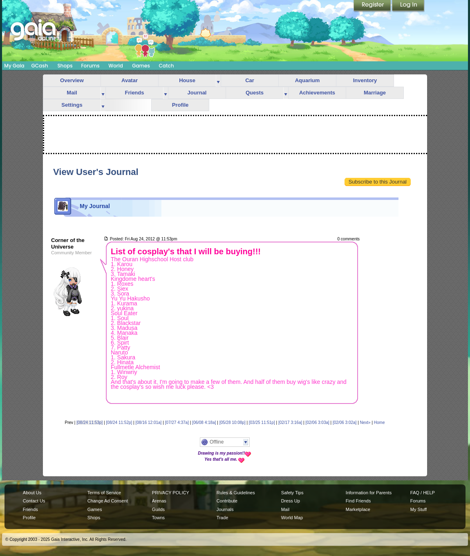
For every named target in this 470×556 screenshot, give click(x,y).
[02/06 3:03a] (317, 422)
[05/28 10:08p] (232, 422)
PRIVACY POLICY (170, 492)
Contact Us (34, 500)
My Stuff (418, 509)
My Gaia (14, 65)
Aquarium (307, 80)
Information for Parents (369, 492)
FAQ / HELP (422, 492)
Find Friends (358, 500)
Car (249, 80)
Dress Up (290, 500)
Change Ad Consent (107, 500)
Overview (72, 80)
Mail (72, 93)
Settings (71, 105)
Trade (222, 517)
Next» (365, 422)
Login (408, 6)
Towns (158, 517)
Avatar (129, 80)
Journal (197, 93)
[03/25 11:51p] (262, 422)
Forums (90, 65)
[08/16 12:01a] (148, 422)
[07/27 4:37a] (177, 422)
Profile (180, 105)
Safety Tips (292, 492)
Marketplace (358, 509)
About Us (32, 492)
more (218, 81)
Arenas (159, 500)
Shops (64, 65)
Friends (134, 93)
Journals (225, 509)
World (115, 65)
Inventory (365, 80)
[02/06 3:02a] (344, 422)
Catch (166, 65)
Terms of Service (104, 492)
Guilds (158, 509)
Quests (255, 93)
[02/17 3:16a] (290, 422)
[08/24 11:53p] (89, 422)
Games (141, 65)
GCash (39, 65)
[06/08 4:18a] (204, 422)
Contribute (227, 500)
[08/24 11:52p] (119, 422)
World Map (292, 517)
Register (373, 6)
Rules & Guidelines (236, 492)
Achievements (317, 93)
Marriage (375, 93)
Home (379, 422)
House (187, 80)
